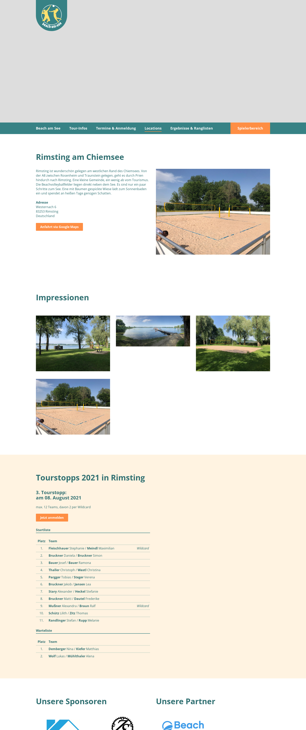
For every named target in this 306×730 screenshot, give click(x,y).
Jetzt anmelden (52, 517)
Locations (153, 128)
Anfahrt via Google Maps (59, 227)
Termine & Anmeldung (116, 128)
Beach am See (48, 128)
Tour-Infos (78, 128)
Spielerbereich (250, 128)
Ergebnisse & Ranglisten (191, 128)
